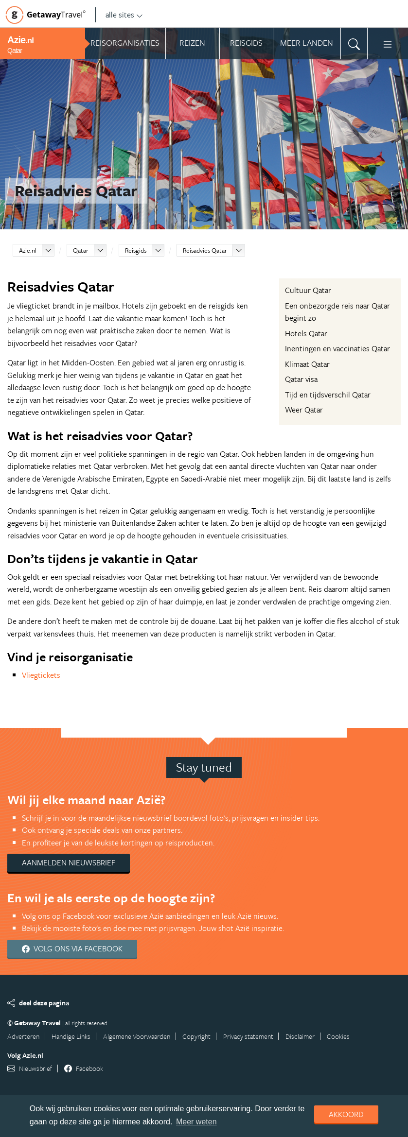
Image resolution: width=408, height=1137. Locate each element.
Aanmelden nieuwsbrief (68, 862)
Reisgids (135, 250)
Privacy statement (248, 1036)
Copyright (196, 1036)
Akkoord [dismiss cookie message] (346, 1114)
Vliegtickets (41, 675)
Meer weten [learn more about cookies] (196, 1122)
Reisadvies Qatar (205, 250)
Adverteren (23, 1036)
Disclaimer (300, 1036)
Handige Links (71, 1036)
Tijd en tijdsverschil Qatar (328, 394)
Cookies (338, 1036)
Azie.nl (27, 250)
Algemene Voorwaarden (136, 1036)
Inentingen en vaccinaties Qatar (337, 348)
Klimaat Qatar (307, 364)
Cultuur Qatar (308, 290)
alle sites (124, 14)
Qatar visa (301, 379)
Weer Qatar (304, 409)
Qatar (81, 250)
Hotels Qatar (306, 333)
